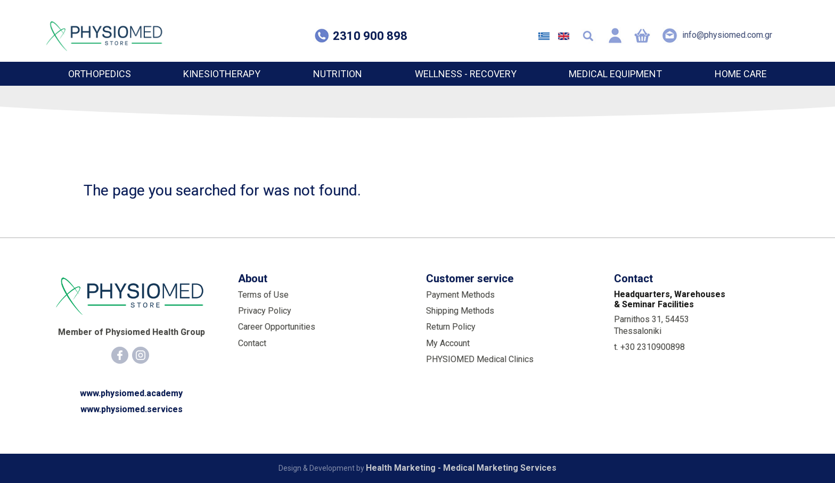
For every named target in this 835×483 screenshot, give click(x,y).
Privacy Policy (264, 311)
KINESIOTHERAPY (221, 73)
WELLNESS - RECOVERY (466, 73)
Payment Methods (460, 295)
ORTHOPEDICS (99, 73)
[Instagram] (140, 355)
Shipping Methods (460, 311)
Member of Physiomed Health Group (131, 332)
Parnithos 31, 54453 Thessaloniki (651, 325)
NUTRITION (337, 73)
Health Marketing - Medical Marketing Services (461, 468)
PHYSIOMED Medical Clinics (480, 359)
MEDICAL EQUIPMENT (615, 73)
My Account (448, 343)
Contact (252, 343)
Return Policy (451, 327)
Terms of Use (263, 295)
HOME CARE (741, 73)
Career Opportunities (276, 327)
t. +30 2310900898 (649, 347)
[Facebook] (119, 355)
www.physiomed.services (131, 409)
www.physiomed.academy (131, 393)
